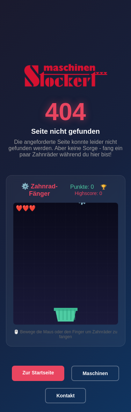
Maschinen (95, 373)
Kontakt (65, 395)
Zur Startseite (38, 372)
